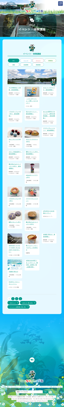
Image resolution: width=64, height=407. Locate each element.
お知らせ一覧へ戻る (27, 303)
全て (13, 60)
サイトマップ (44, 387)
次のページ (13, 303)
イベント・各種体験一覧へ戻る (18, 307)
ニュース (26, 60)
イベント (38, 60)
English (60, 387)
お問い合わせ (53, 387)
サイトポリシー (15, 387)
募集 (13, 65)
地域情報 (26, 65)
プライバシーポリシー (33, 387)
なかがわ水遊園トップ (42, 15)
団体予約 (23, 387)
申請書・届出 (5, 387)
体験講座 (50, 60)
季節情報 (38, 65)
